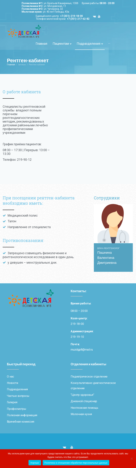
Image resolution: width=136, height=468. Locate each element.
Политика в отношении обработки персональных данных (75, 462)
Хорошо (34, 462)
